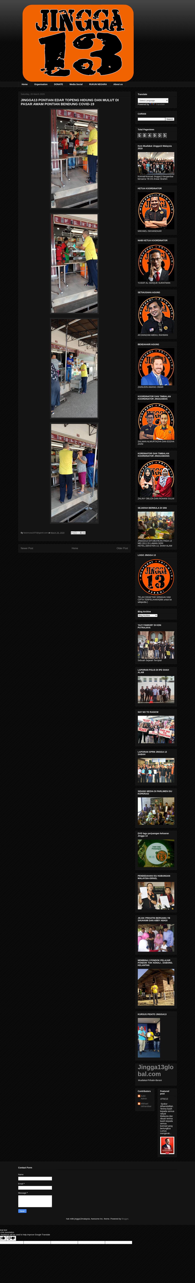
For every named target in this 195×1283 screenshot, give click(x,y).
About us (118, 84)
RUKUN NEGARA (98, 84)
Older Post (122, 548)
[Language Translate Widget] (153, 100)
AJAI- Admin (144, 1097)
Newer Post (27, 548)
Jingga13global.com (156, 1070)
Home (25, 84)
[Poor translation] (11, 1238)
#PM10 (164, 1098)
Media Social (76, 84)
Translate (157, 104)
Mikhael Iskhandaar (146, 1104)
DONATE (58, 84)
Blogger (125, 1219)
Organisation (40, 84)
